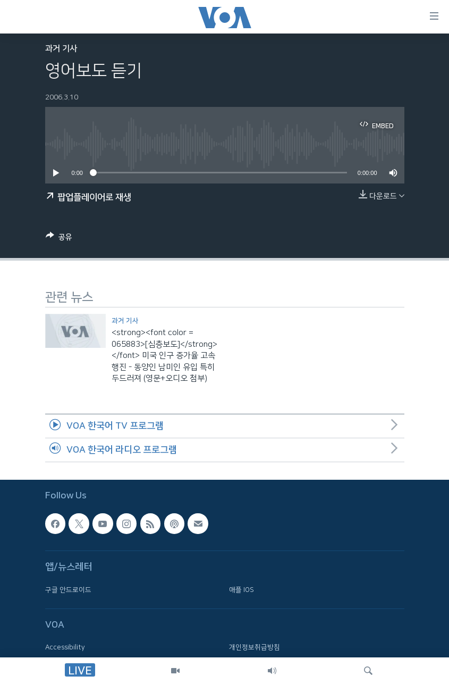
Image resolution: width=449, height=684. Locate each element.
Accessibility (65, 647)
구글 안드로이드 (68, 589)
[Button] (59, 239)
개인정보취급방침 (254, 647)
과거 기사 (61, 48)
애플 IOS (241, 589)
